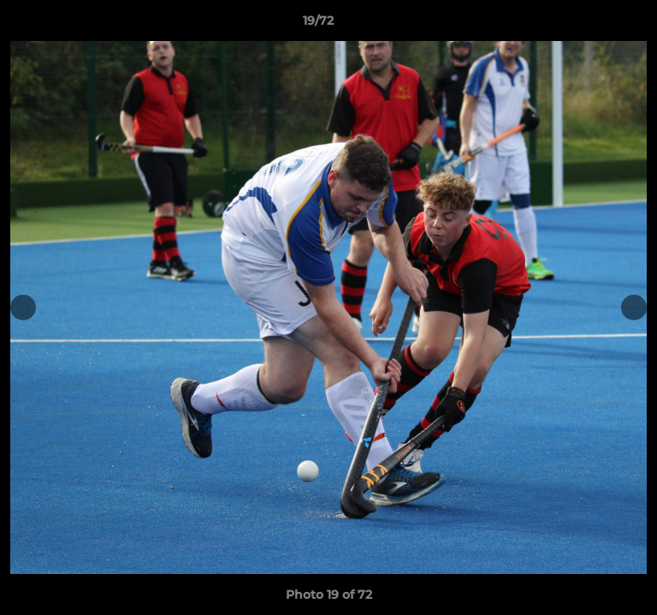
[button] (595, 24)
